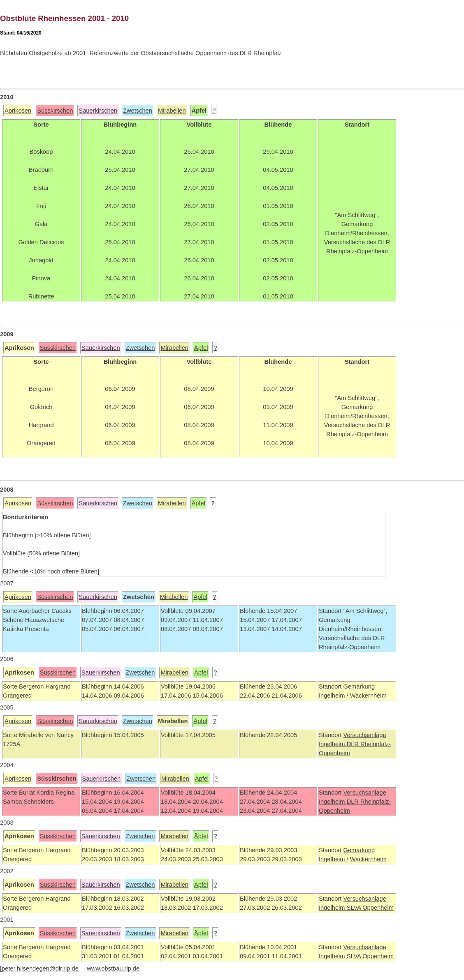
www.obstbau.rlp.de (113, 968)
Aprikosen (18, 110)
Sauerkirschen (98, 110)
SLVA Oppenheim (370, 907)
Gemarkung (359, 850)
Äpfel (201, 347)
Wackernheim (368, 859)
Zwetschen (137, 110)
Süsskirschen (55, 110)
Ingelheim (333, 744)
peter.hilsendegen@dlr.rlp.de (40, 968)
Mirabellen (172, 110)
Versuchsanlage (364, 735)
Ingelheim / (333, 859)
